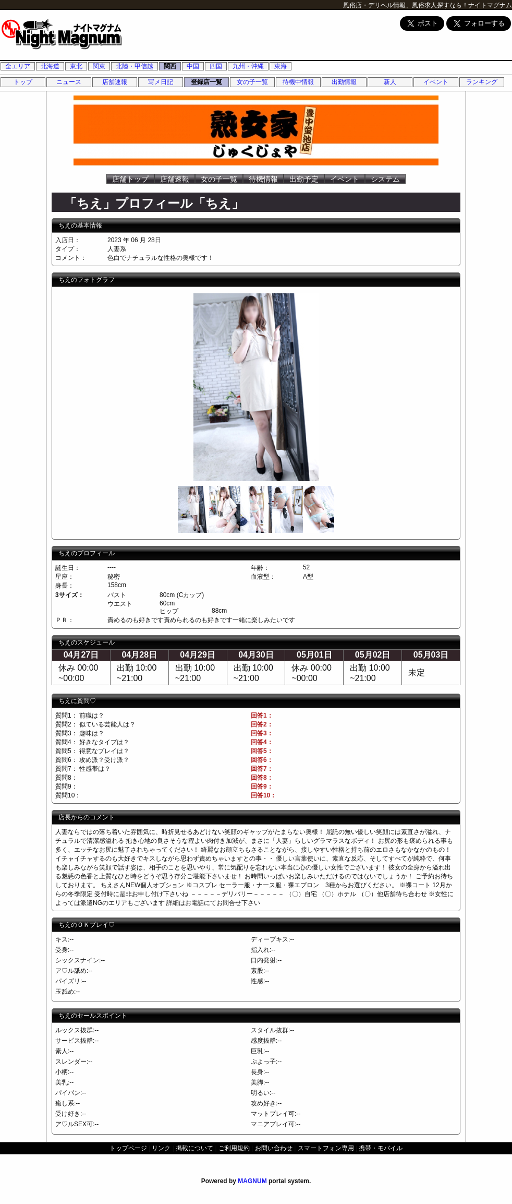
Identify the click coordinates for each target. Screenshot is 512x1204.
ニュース (68, 82)
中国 (193, 66)
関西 (170, 66)
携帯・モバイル (381, 1148)
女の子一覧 (252, 82)
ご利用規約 (234, 1148)
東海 (280, 66)
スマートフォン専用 (326, 1148)
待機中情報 (298, 82)
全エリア (17, 66)
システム (385, 179)
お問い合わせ (273, 1148)
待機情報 (263, 179)
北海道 (50, 66)
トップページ (128, 1148)
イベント (435, 82)
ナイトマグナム (490, 5)
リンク (161, 1148)
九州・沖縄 (248, 66)
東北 (76, 66)
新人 (390, 82)
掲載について (194, 1148)
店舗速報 (114, 82)
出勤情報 (344, 82)
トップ (23, 82)
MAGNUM (252, 1181)
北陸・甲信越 (134, 66)
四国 (216, 66)
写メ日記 (160, 82)
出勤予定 (304, 179)
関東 (99, 66)
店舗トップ (130, 179)
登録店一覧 (206, 82)
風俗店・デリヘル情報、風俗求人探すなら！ (405, 5)
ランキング (481, 82)
